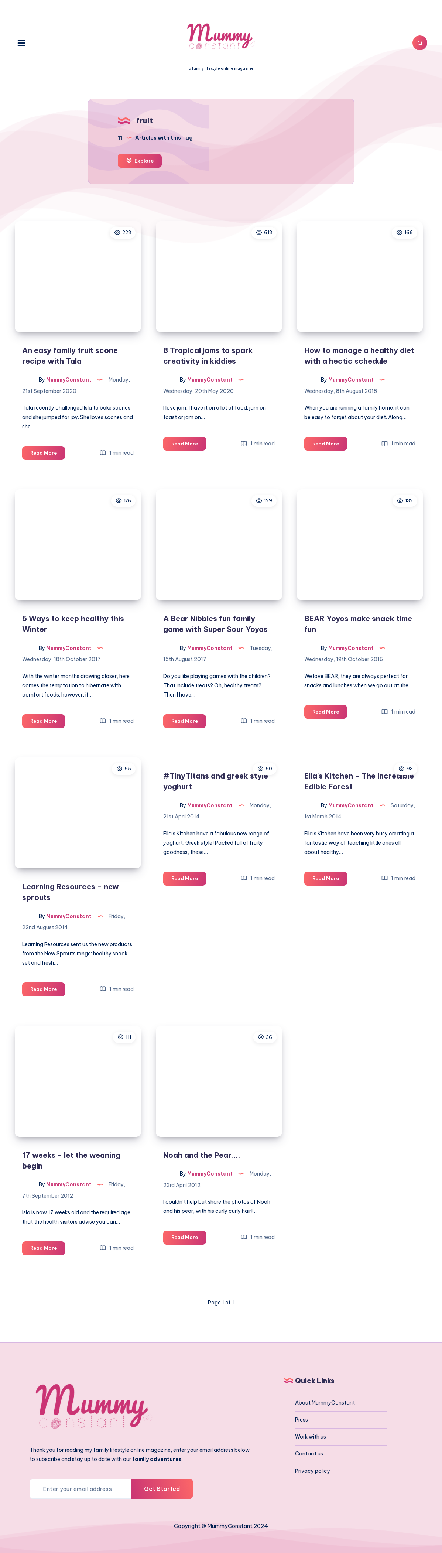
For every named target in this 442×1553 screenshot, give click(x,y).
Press (301, 1419)
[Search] (419, 42)
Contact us (309, 1453)
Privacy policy (312, 1471)
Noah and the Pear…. (201, 1155)
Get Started (162, 1488)
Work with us (310, 1436)
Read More (47, 454)
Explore (140, 160)
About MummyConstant (325, 1402)
